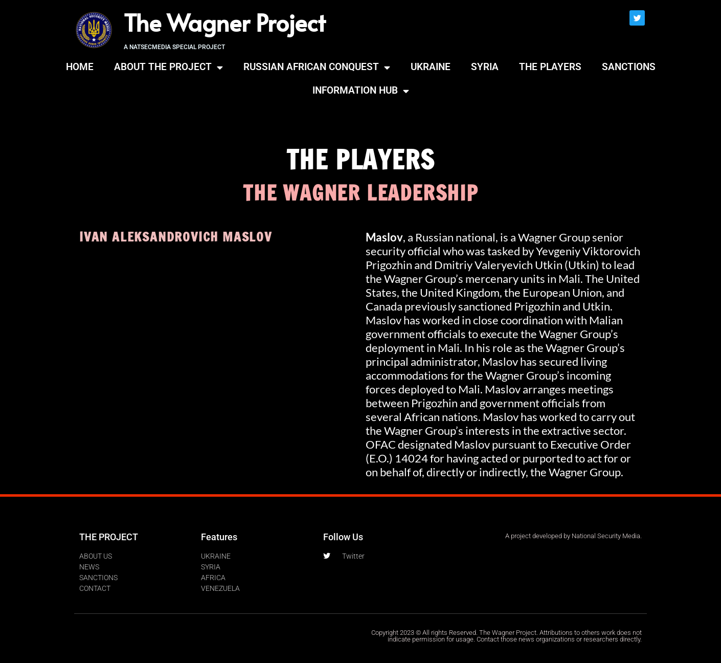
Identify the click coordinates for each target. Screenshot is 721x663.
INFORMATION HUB (360, 91)
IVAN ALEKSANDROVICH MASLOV (175, 237)
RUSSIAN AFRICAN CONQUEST (316, 67)
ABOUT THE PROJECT (168, 67)
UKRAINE (430, 67)
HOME (80, 67)
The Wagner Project (225, 22)
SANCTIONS (629, 67)
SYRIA (485, 67)
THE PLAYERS (550, 67)
